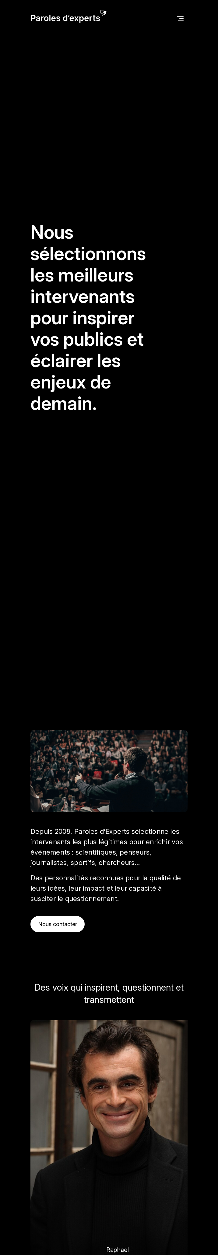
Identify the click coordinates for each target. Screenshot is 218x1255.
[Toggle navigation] (180, 18)
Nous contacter (57, 924)
